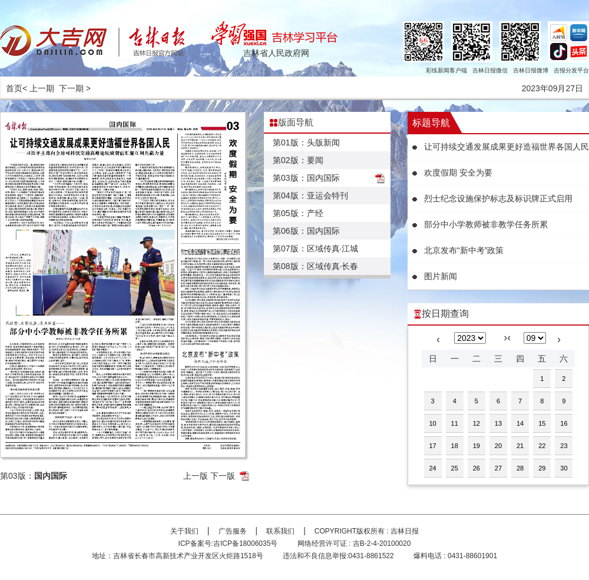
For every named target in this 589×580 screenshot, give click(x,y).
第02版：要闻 (298, 160)
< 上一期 (38, 88)
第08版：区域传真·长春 (315, 266)
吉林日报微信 (490, 70)
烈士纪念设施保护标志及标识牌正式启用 (498, 198)
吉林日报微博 (530, 70)
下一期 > (75, 88)
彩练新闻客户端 (446, 70)
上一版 (195, 475)
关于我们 (184, 531)
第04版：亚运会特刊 (310, 195)
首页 (14, 88)
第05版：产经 (298, 213)
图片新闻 (440, 276)
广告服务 (233, 531)
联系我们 (280, 531)
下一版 (222, 475)
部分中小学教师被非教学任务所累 (486, 224)
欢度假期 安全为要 (458, 172)
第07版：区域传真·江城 (315, 248)
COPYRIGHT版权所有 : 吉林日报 (367, 531)
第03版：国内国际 (306, 178)
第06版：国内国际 (306, 231)
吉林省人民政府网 (276, 53)
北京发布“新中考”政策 (464, 250)
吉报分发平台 (571, 70)
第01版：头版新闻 (306, 142)
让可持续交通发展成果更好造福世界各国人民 (506, 146)
